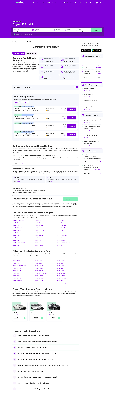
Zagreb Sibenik (16, 230)
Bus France (38, 412)
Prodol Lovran (39, 260)
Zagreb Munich (61, 237)
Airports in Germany (85, 413)
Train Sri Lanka (61, 405)
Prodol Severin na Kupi (41, 273)
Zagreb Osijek (60, 230)
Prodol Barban (39, 270)
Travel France (16, 413)
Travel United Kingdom (18, 404)
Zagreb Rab (15, 245)
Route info (98, 61)
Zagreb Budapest (39, 230)
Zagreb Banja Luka (62, 227)
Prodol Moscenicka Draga (19, 265)
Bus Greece (38, 410)
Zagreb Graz (16, 235)
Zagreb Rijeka (16, 223)
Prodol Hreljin (16, 283)
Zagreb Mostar (16, 240)
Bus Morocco (39, 404)
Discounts (82, 2)
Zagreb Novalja (39, 227)
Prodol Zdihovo (39, 275)
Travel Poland (16, 415)
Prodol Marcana (61, 275)
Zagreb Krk (38, 240)
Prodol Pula (15, 263)
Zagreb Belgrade (61, 223)
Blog (87, 2)
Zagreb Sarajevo (39, 223)
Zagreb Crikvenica (39, 237)
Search (97, 30)
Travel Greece (16, 408)
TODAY (17, 102)
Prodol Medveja (16, 270)
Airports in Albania (85, 415)
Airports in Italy (84, 412)
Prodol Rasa (60, 260)
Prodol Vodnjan (39, 268)
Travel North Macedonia (18, 405)
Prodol (66, 61)
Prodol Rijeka (16, 260)
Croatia (51, 61)
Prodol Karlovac (16, 278)
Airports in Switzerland (86, 410)
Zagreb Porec (60, 232)
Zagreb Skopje (39, 232)
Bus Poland (38, 415)
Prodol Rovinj (60, 265)
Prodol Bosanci (39, 278)
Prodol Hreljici (60, 280)
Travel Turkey (16, 412)
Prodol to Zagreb (31, 53)
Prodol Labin (60, 268)
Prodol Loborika (39, 283)
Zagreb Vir (60, 245)
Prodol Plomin (60, 270)
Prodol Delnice (61, 273)
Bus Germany (39, 407)
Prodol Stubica (16, 268)
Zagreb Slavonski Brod (18, 242)
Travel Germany (17, 410)
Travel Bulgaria (16, 407)
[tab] (45, 109)
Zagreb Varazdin (39, 235)
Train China (61, 407)
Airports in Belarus (85, 408)
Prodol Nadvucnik (17, 280)
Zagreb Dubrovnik (17, 227)
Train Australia (61, 410)
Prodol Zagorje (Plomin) (63, 283)
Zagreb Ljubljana (61, 225)
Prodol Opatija (39, 280)
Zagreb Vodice (39, 242)
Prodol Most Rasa (61, 278)
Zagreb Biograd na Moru (63, 242)
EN (91, 2)
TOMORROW (25, 102)
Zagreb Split (38, 220)
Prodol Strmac (39, 265)
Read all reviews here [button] (70, 199)
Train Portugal (61, 404)
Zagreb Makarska (17, 237)
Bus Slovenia (39, 408)
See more (87, 90)
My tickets (99, 3)
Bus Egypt (38, 413)
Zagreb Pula (15, 225)
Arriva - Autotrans (22, 164)
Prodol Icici (60, 263)
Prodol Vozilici (16, 275)
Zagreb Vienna (39, 225)
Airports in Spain (84, 404)
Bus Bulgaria (38, 405)
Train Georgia (61, 408)
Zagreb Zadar (60, 220)
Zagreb (46, 61)
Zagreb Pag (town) (62, 235)
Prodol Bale (15, 273)
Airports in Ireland (85, 407)
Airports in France (85, 405)
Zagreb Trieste (61, 240)
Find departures (74, 2)
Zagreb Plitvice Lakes (18, 220)
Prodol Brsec (38, 263)
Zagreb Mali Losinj (39, 245)
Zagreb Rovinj (16, 232)
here (18, 181)
